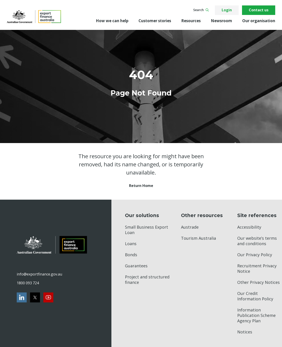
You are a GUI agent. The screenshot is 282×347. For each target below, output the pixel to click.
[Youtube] (48, 297)
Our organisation (258, 20)
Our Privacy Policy (254, 254)
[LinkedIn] (22, 297)
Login (227, 9)
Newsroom (221, 20)
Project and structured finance (147, 279)
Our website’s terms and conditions (257, 240)
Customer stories (155, 20)
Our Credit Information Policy (255, 296)
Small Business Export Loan (146, 229)
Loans (130, 243)
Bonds (131, 254)
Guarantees (136, 265)
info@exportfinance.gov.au (39, 274)
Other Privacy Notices (258, 282)
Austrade (190, 227)
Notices (244, 332)
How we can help (112, 20)
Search (201, 10)
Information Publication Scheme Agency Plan (256, 315)
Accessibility (249, 227)
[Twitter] (35, 297)
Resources (191, 20)
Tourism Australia (198, 238)
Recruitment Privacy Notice (257, 268)
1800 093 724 (28, 282)
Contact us (258, 9)
